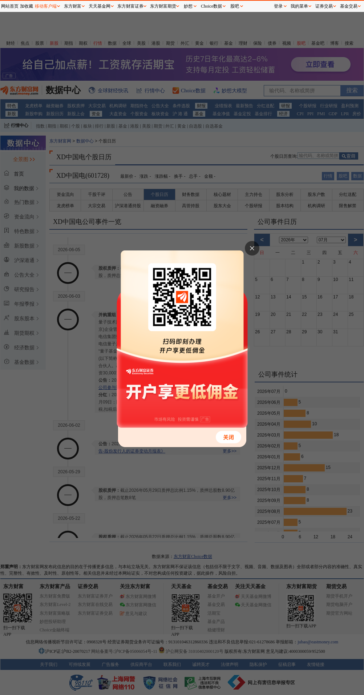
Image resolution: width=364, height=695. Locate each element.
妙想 (188, 6)
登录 (278, 6)
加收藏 (26, 6)
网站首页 (10, 6)
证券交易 (324, 6)
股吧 (234, 6)
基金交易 (348, 6)
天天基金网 (99, 6)
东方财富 (72, 6)
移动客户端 (46, 6)
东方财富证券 (130, 6)
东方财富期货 (163, 6)
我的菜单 (299, 6)
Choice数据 (211, 6)
